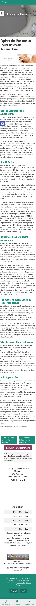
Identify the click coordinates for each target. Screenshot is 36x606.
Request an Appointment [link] (18, 447)
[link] (2, 123)
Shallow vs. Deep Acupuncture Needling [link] (8, 440)
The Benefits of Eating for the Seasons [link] (25, 440)
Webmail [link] (14, 591)
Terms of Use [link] (21, 583)
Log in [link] (23, 591)
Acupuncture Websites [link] (14, 578)
